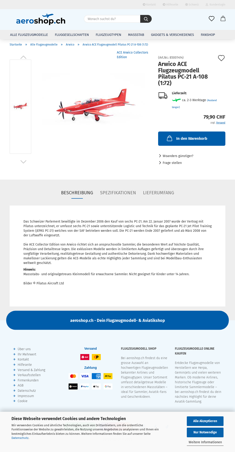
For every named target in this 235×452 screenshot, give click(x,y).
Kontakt (149, 4)
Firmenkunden (28, 380)
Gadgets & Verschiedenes (172, 35)
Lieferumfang (158, 192)
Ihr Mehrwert (27, 354)
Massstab (136, 35)
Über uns (24, 349)
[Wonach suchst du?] (146, 19)
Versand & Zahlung (31, 370)
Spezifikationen (118, 192)
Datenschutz (19, 438)
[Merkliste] (211, 19)
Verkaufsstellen (29, 375)
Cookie (23, 401)
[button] (223, 19)
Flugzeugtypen (108, 35)
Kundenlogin (215, 4)
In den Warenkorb (186, 138)
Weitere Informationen (205, 442)
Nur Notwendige (205, 432)
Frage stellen (172, 163)
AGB (20, 385)
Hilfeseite (170, 4)
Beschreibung (77, 192)
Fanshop (208, 35)
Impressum (26, 396)
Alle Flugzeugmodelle (29, 35)
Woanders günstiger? (178, 156)
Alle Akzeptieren (205, 421)
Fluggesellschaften (72, 35)
